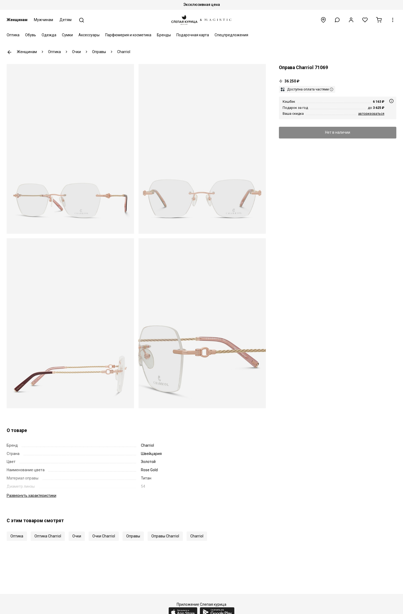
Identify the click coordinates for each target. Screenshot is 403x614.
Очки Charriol (103, 536)
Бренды (164, 35)
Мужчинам (43, 20)
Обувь (30, 35)
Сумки (67, 35)
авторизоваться (371, 114)
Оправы (133, 536)
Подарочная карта (192, 35)
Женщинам (17, 20)
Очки (76, 536)
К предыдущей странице (9, 52)
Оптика (13, 35)
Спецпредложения (231, 35)
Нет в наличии (337, 132)
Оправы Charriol (165, 536)
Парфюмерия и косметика (128, 35)
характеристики (31, 495)
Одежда (49, 35)
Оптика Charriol (47, 536)
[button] (337, 19)
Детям (66, 20)
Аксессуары (89, 35)
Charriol (196, 536)
